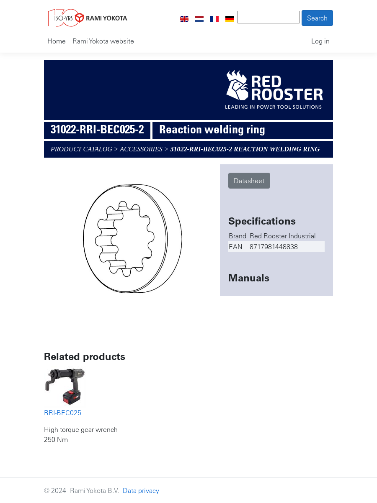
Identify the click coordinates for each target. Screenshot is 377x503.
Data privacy (141, 490)
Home (56, 41)
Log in (320, 41)
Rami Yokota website (103, 41)
